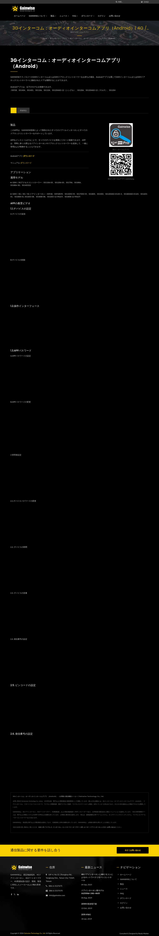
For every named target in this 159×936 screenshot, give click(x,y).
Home (45, 38)
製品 (53, 16)
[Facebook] (11, 894)
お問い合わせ (114, 16)
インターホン (57, 827)
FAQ (75, 16)
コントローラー (67, 827)
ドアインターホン (95, 827)
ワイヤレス (48, 827)
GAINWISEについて (38, 16)
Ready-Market (143, 933)
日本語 (146, 2)
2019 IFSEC (86, 914)
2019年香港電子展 (89, 903)
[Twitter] (14, 894)
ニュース (64, 16)
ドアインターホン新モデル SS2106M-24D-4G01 (92, 891)
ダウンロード (87, 16)
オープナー (76, 827)
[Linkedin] (18, 894)
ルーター (87, 827)
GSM (39, 827)
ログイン (101, 16)
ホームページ (19, 16)
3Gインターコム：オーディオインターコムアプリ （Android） (93, 38)
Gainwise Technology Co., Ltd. (34, 933)
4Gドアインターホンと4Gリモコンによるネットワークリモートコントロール (97, 876)
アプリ (64, 38)
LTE (43, 827)
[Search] (128, 2)
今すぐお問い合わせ (133, 850)
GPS (81, 827)
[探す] (116, 2)
